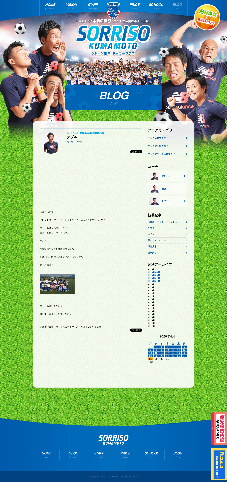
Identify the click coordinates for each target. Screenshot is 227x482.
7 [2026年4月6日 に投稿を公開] (150, 350)
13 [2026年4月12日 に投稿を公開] (184, 350)
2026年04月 (154, 272)
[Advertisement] (91, 184)
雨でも (151, 234)
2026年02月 (154, 278)
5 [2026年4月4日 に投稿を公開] (178, 347)
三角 (157, 189)
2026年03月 (154, 275)
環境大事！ (153, 246)
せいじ (159, 176)
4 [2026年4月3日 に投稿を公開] (173, 347)
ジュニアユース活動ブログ (161, 154)
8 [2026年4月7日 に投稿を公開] (156, 350)
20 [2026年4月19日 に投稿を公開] (184, 353)
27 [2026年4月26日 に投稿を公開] (184, 355)
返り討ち (152, 252)
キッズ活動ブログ (157, 138)
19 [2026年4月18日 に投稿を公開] (178, 353)
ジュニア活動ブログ (158, 146)
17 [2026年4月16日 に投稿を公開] (167, 353)
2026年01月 (154, 281)
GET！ (151, 228)
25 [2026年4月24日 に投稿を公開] (173, 355)
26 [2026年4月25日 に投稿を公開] (178, 355)
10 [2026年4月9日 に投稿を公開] (167, 350)
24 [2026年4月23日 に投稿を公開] (167, 355)
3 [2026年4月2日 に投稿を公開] (167, 347)
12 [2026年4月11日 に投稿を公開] (178, 350)
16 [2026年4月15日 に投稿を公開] (161, 353)
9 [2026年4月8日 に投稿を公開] (162, 350)
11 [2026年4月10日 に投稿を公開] (173, 350)
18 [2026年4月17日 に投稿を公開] (173, 353)
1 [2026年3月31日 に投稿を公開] (156, 347)
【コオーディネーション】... (162, 222)
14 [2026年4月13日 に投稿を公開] (150, 353)
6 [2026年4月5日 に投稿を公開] (184, 347)
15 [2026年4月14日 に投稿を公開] (156, 353)
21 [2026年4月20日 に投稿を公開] (150, 355)
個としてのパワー (157, 240)
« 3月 (150, 361)
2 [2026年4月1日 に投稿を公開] (162, 347)
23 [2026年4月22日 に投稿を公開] (161, 355)
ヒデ (157, 201)
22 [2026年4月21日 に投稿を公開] (156, 355)
